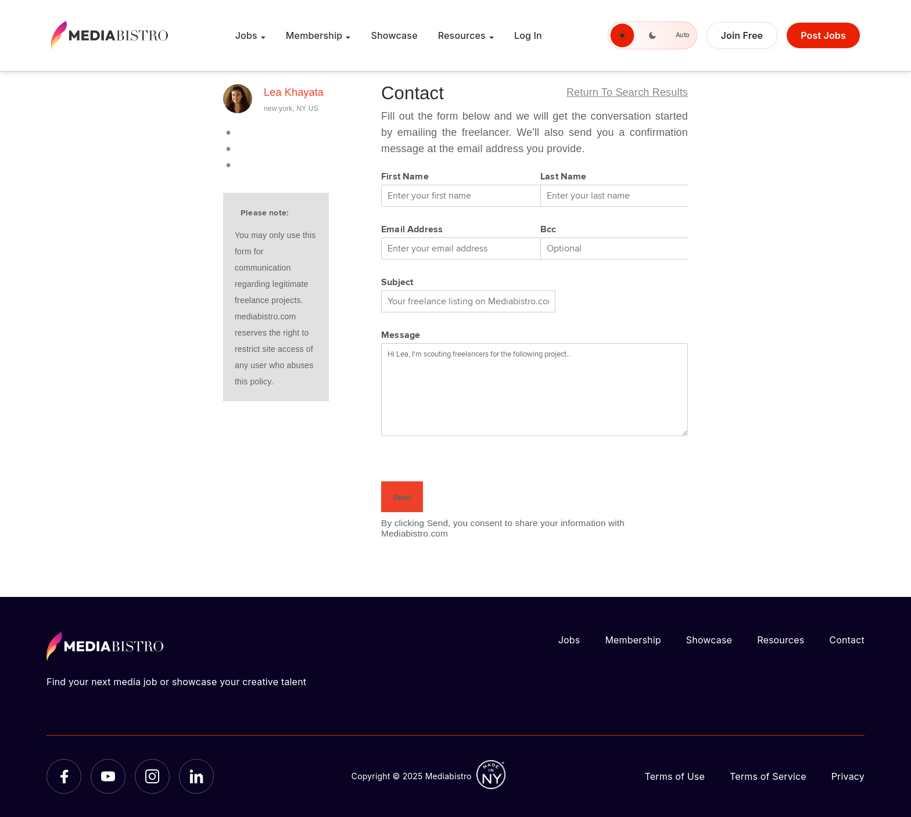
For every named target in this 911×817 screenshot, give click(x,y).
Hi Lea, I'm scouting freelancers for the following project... (534, 389)
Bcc (548, 230)
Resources (462, 35)
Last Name (563, 177)
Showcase (394, 35)
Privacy (848, 776)
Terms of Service (768, 776)
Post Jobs (823, 35)
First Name (405, 177)
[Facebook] (63, 776)
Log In (528, 35)
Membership (314, 35)
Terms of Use (674, 776)
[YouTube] (108, 776)
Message (400, 335)
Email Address (412, 230)
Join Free (742, 35)
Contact (847, 640)
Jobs (246, 35)
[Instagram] (152, 776)
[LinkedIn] (196, 776)
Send (402, 497)
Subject (397, 283)
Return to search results (627, 92)
